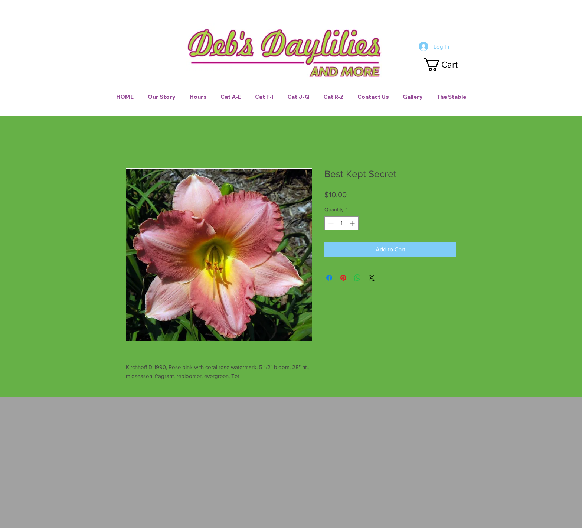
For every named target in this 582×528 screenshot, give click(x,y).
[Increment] (352, 223)
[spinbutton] (341, 223)
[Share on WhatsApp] (357, 277)
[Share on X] (371, 277)
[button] (447, 64)
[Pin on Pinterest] (343, 277)
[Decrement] (330, 223)
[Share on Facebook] (329, 277)
